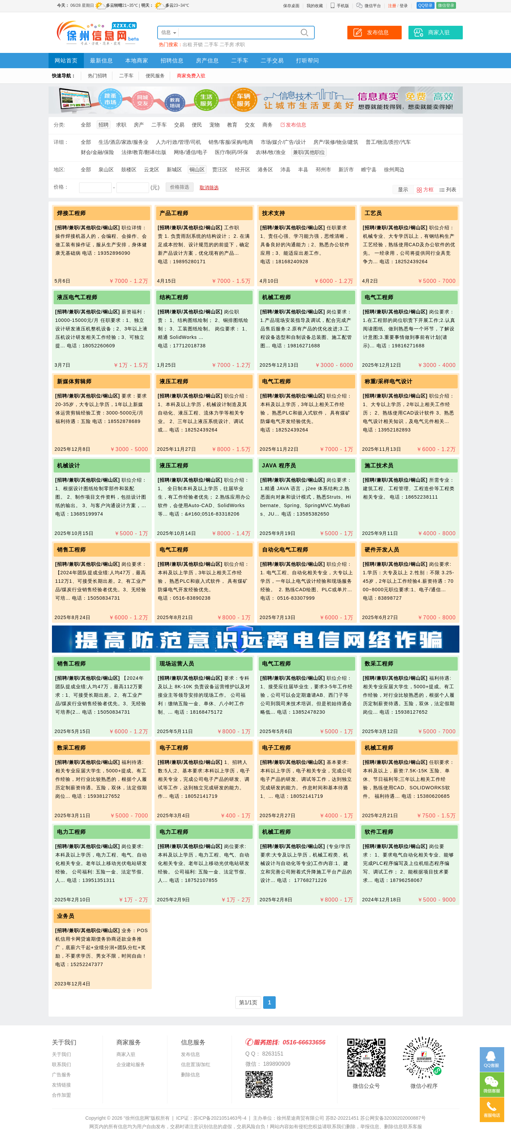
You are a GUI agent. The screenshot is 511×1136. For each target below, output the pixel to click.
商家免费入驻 (191, 75)
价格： (61, 187)
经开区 (242, 169)
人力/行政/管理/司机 (178, 142)
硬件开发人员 (382, 550)
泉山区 (106, 169)
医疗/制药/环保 (231, 152)
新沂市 (346, 169)
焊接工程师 (71, 213)
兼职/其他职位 (309, 152)
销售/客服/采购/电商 (231, 142)
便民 (197, 125)
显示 (403, 189)
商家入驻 (125, 1054)
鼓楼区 (128, 169)
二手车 (211, 44)
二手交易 (272, 60)
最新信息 (101, 60)
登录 (404, 5)
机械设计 (68, 465)
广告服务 (61, 1074)
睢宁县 (369, 169)
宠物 (214, 125)
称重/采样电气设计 (389, 381)
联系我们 (61, 1064)
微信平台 (373, 5)
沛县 (285, 169)
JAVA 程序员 (279, 465)
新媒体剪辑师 (74, 381)
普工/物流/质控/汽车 (388, 142)
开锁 (198, 44)
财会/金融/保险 (97, 152)
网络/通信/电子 (190, 152)
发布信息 (296, 125)
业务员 (65, 916)
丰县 (303, 169)
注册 (392, 5)
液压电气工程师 (77, 297)
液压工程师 (174, 381)
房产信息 (207, 60)
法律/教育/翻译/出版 (144, 152)
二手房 (227, 44)
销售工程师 (73, 550)
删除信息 (190, 1074)
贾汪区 (219, 169)
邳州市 (323, 169)
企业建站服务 (130, 1064)
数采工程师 (379, 664)
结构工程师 (174, 297)
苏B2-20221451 (342, 1118)
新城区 (174, 169)
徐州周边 (394, 169)
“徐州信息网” (137, 1118)
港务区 (265, 169)
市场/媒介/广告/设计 (283, 142)
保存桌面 (291, 5)
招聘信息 (172, 60)
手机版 (339, 5)
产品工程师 (174, 213)
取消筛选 (209, 187)
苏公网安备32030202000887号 (393, 1118)
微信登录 (446, 5)
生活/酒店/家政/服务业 (123, 142)
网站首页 (66, 60)
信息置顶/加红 (196, 1064)
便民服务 (155, 75)
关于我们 (61, 1054)
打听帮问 (307, 60)
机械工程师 (276, 297)
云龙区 (151, 169)
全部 (86, 125)
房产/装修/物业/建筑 (336, 142)
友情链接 (61, 1084)
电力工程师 (72, 832)
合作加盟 (61, 1095)
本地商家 (136, 60)
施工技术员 (379, 465)
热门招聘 (97, 75)
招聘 (103, 125)
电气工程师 (379, 297)
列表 (451, 189)
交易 (179, 125)
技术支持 (273, 213)
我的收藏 (315, 5)
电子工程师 (174, 748)
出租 (187, 44)
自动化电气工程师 (285, 550)
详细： (61, 142)
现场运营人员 (177, 664)
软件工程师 (379, 832)
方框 (428, 189)
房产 (139, 125)
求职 (240, 44)
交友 (250, 125)
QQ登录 (425, 5)
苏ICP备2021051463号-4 (220, 1118)
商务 (267, 125)
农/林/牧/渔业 (271, 152)
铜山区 (197, 169)
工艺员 (373, 213)
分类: (59, 125)
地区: (59, 169)
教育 (232, 125)
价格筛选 (179, 187)
